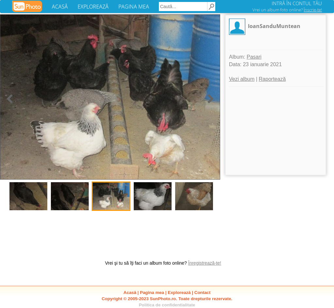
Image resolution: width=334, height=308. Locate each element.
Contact (202, 292)
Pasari (254, 57)
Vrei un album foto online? (287, 10)
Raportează (272, 79)
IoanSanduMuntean (274, 26)
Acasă (130, 292)
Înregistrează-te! (204, 263)
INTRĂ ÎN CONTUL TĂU (297, 3)
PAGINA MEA (133, 6)
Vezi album (241, 79)
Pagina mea (152, 292)
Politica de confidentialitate (167, 304)
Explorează (179, 292)
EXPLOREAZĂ (93, 6)
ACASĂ (60, 6)
